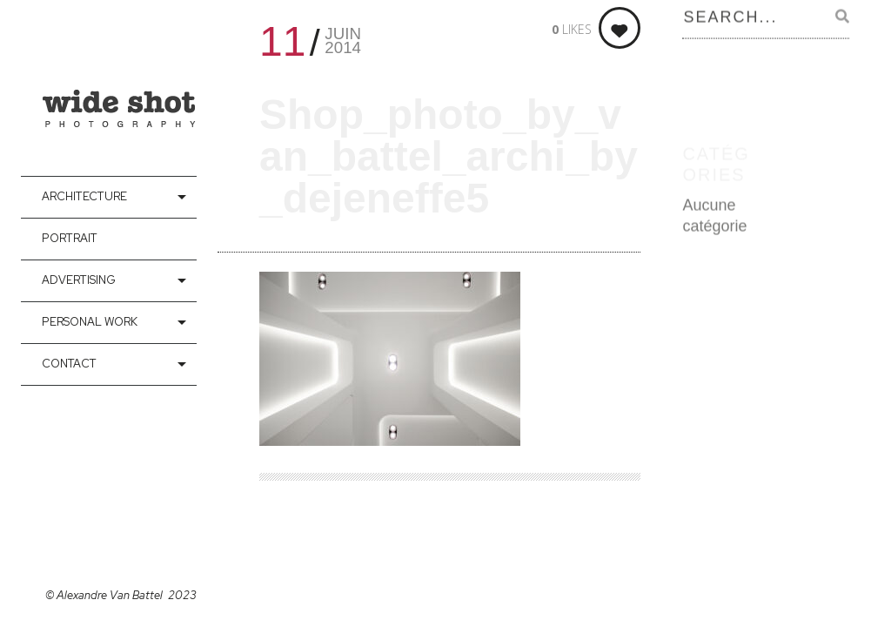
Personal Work (89, 321)
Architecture (84, 196)
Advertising (79, 280)
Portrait (69, 238)
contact (69, 363)
